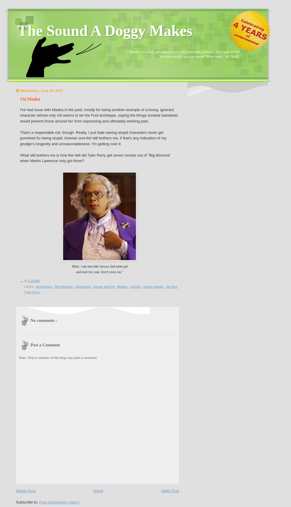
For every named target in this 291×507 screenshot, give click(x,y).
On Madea (30, 99)
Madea (122, 286)
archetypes (44, 286)
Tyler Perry (32, 292)
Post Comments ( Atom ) (60, 502)
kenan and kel (104, 286)
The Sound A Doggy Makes (104, 30)
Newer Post (26, 491)
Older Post (170, 491)
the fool (172, 286)
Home (98, 491)
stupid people (153, 286)
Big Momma (64, 286)
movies (135, 286)
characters (83, 286)
